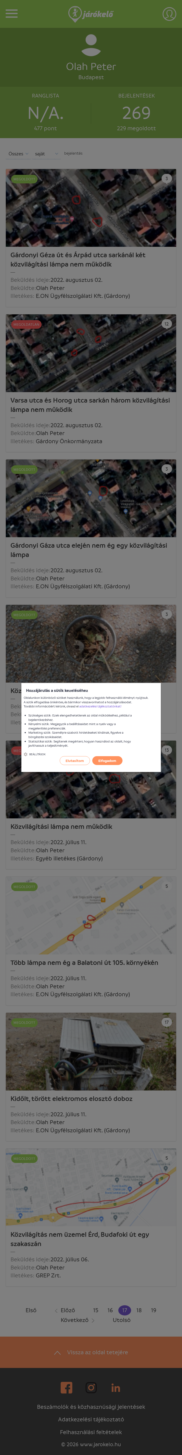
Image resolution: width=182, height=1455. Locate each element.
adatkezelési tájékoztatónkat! (100, 706)
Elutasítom (75, 760)
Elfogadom (107, 760)
